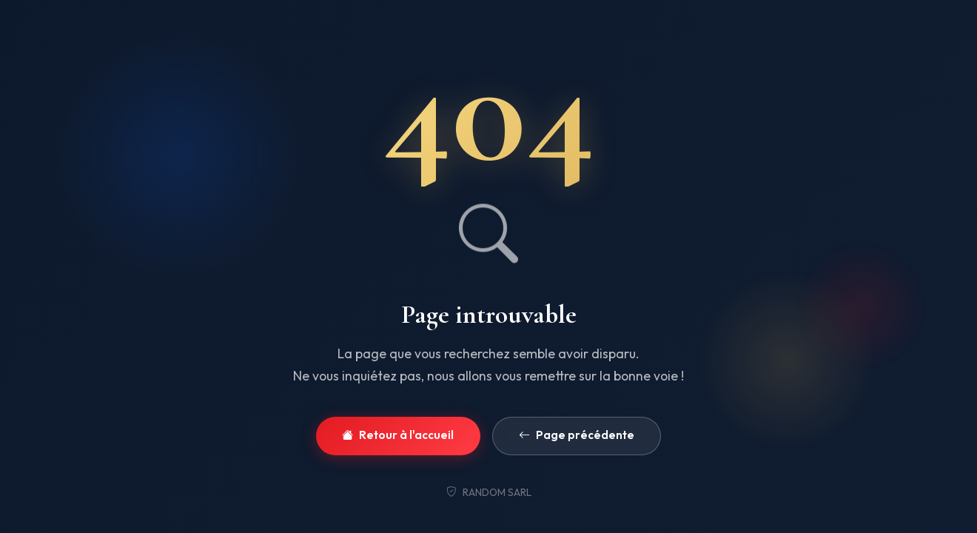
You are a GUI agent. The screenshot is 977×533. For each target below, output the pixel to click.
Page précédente (576, 435)
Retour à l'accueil (398, 435)
